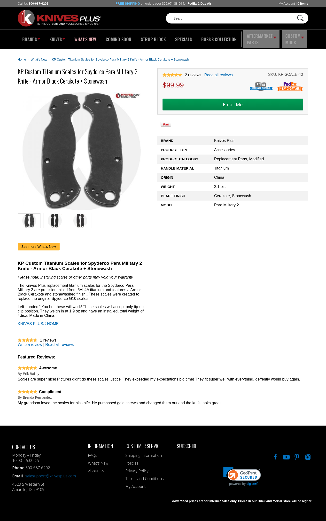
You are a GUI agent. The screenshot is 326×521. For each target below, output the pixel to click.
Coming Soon (118, 37)
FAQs (92, 451)
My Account (287, 3)
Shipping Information (143, 451)
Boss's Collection (216, 37)
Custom (295, 37)
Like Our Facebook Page (275, 453)
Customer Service (143, 442)
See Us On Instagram (307, 453)
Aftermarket (261, 37)
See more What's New (38, 243)
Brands (30, 37)
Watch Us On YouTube (286, 453)
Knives (57, 37)
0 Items (302, 3)
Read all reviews (218, 72)
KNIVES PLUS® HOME (38, 320)
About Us (96, 467)
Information (100, 442)
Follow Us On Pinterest (296, 453)
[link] (242, 472)
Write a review (30, 341)
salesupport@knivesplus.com (50, 472)
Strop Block (152, 37)
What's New (86, 37)
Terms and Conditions (144, 475)
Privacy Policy (136, 467)
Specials (181, 37)
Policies (131, 459)
